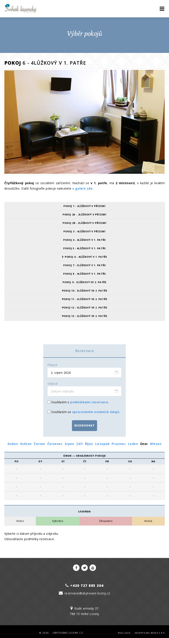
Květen (25, 441)
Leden (133, 441)
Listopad (102, 441)
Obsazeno (106, 518)
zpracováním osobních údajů (95, 412)
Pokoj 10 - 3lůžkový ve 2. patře (84, 290)
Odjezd (53, 383)
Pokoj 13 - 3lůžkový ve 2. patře (84, 316)
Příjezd (52, 365)
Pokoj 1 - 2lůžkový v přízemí (84, 206)
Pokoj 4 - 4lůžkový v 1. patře (84, 239)
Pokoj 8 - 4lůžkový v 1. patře (84, 273)
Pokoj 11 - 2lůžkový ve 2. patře (84, 299)
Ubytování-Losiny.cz (68, 630)
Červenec (55, 441)
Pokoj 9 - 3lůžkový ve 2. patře (84, 282)
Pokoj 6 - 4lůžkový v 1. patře (84, 256)
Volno (20, 518)
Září (79, 441)
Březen (155, 441)
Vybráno (57, 518)
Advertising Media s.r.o (150, 630)
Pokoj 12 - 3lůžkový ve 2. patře (84, 307)
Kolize (148, 518)
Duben (13, 441)
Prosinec (119, 441)
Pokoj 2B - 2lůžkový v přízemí (84, 223)
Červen (39, 441)
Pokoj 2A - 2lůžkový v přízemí (84, 214)
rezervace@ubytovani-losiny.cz (87, 591)
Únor (144, 441)
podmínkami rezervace (89, 402)
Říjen (89, 441)
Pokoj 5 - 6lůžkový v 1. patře (84, 248)
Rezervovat (84, 424)
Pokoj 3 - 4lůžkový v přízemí (84, 231)
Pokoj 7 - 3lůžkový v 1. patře (84, 265)
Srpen (69, 441)
